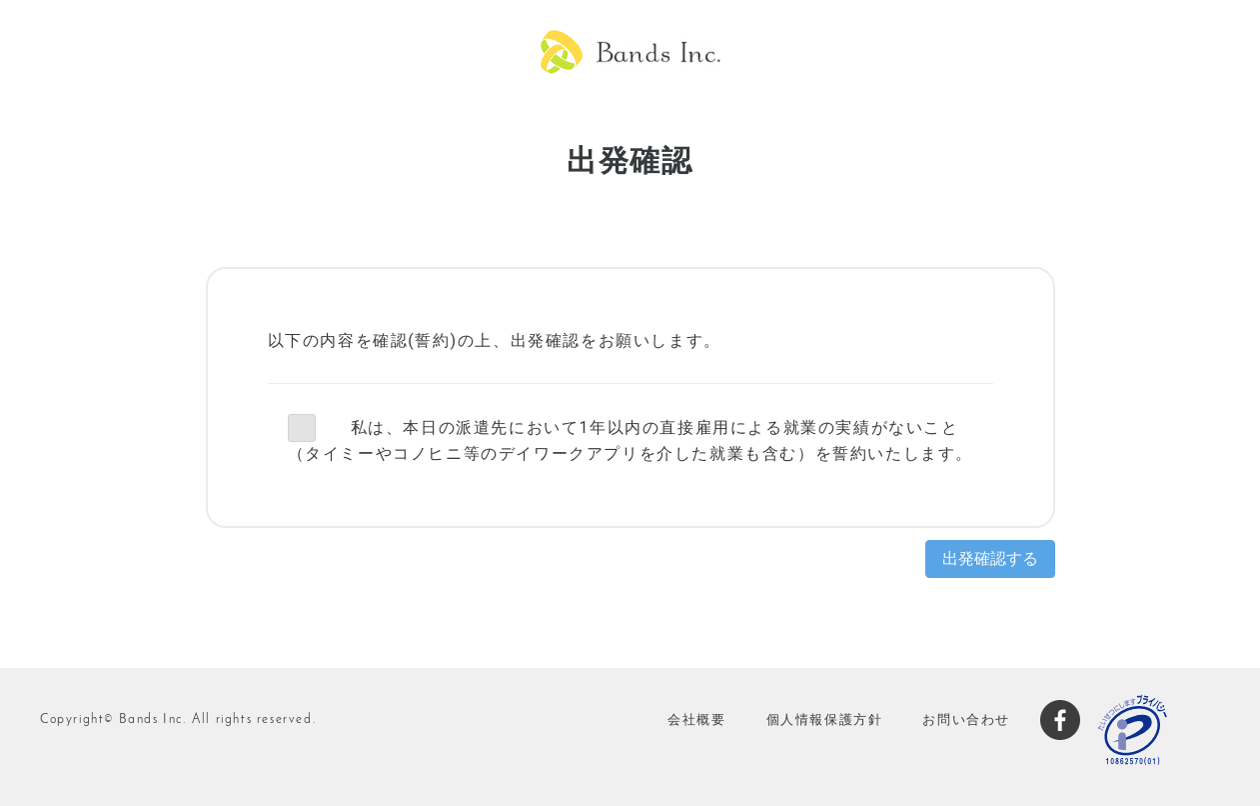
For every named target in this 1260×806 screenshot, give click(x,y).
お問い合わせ (966, 719)
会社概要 (696, 719)
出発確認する (990, 558)
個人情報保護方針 (824, 719)
